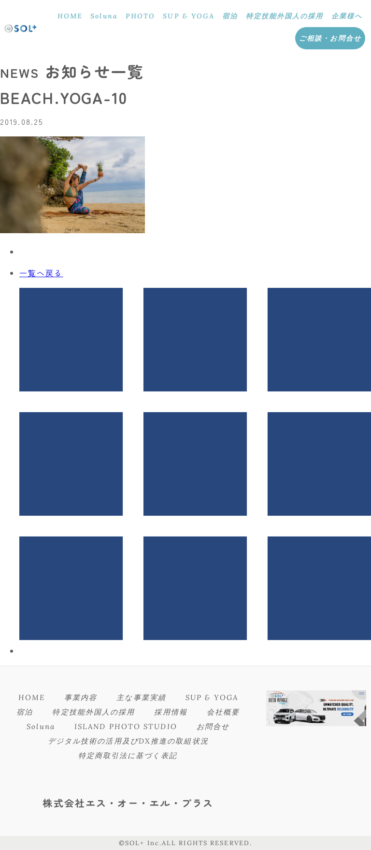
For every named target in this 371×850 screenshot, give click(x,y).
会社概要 (223, 711)
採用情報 (170, 711)
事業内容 (80, 697)
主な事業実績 (141, 697)
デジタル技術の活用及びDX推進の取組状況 (128, 741)
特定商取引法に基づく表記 (127, 755)
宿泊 (230, 16)
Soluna (104, 16)
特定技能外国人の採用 (285, 16)
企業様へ (346, 16)
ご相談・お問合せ (330, 38)
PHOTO (141, 16)
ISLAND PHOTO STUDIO (125, 726)
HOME (70, 16)
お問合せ (213, 726)
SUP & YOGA (188, 16)
